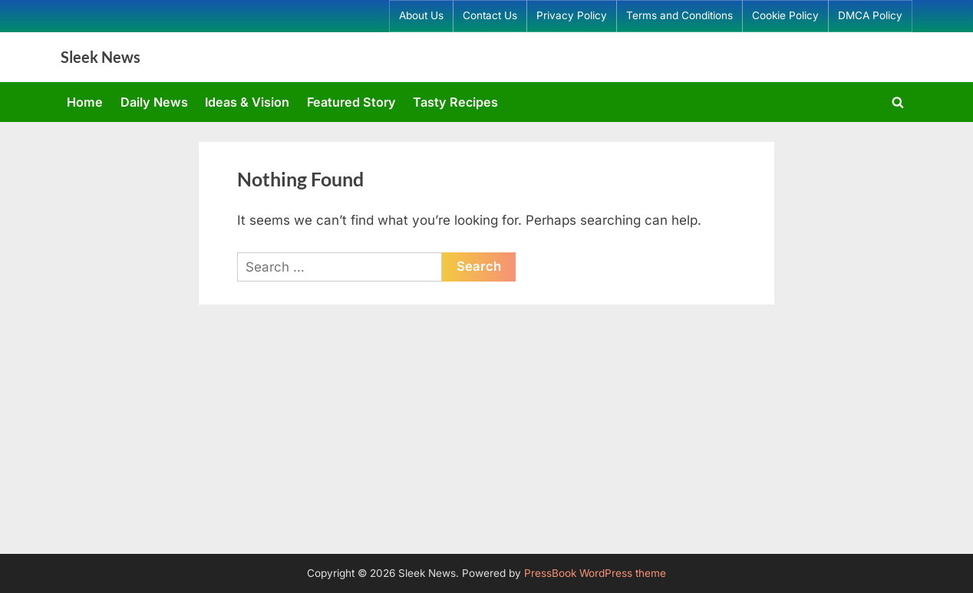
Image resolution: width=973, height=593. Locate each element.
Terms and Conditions (679, 15)
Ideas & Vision (247, 102)
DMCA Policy (870, 15)
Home (85, 102)
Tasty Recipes (455, 102)
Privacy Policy (571, 15)
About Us (421, 15)
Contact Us (490, 15)
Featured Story (351, 102)
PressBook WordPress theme (595, 573)
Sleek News (100, 57)
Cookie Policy (785, 15)
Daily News (154, 102)
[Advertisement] (486, 438)
